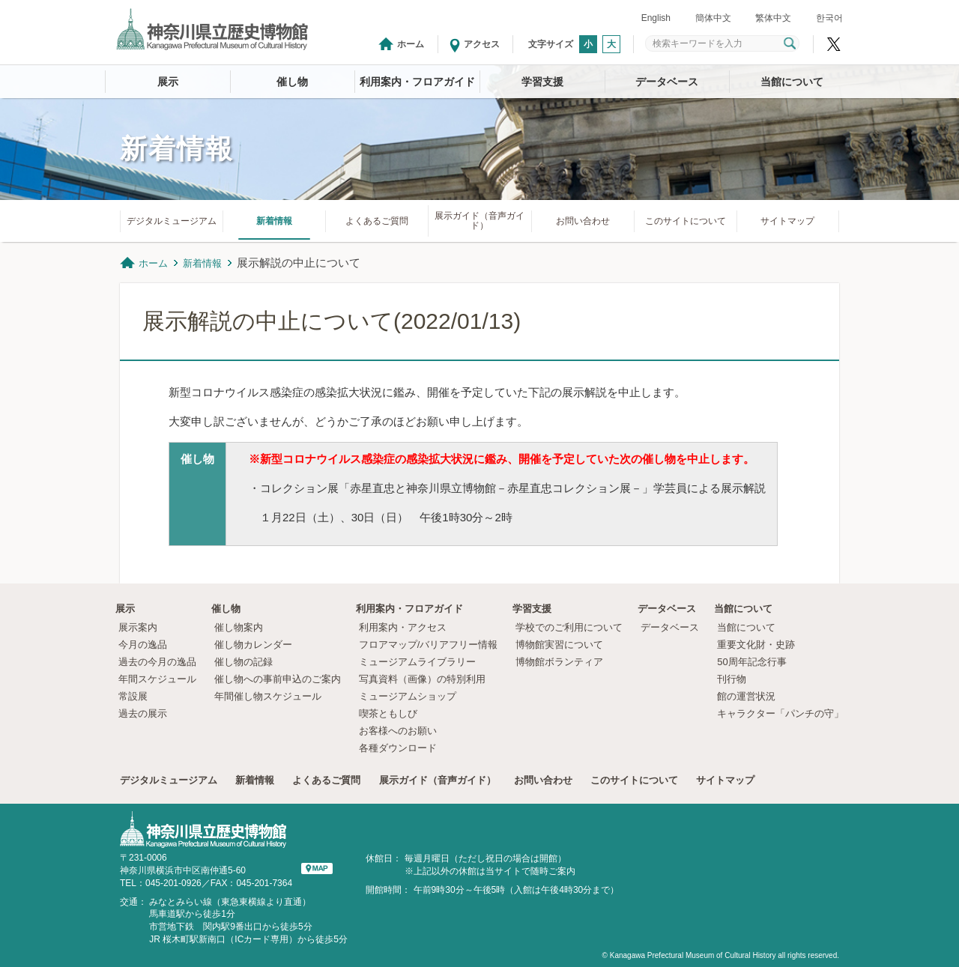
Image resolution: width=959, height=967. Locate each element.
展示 (167, 82)
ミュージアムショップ (407, 696)
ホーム (410, 44)
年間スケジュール (157, 679)
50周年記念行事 (751, 661)
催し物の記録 (243, 661)
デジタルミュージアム (172, 221)
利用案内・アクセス (403, 627)
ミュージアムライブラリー (417, 661)
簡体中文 (713, 18)
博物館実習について (564, 644)
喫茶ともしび (388, 713)
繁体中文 (773, 18)
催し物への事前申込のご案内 (277, 679)
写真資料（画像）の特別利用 (422, 679)
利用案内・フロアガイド (417, 82)
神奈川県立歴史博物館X (834, 44)
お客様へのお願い (398, 730)
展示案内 (137, 627)
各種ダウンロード (398, 748)
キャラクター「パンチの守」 (780, 713)
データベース (666, 82)
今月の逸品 (142, 644)
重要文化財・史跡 (756, 644)
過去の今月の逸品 (157, 661)
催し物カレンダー (253, 644)
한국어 (829, 18)
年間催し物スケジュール (267, 696)
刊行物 (731, 679)
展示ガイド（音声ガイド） (479, 220)
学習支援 (542, 82)
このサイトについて (685, 221)
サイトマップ (787, 221)
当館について (791, 82)
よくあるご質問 (376, 221)
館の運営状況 (746, 696)
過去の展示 (142, 713)
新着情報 (274, 221)
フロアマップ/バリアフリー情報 (428, 644)
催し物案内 (238, 627)
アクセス (482, 44)
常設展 (133, 696)
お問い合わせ (583, 221)
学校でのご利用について (569, 627)
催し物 (292, 82)
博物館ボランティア (559, 661)
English (656, 18)
